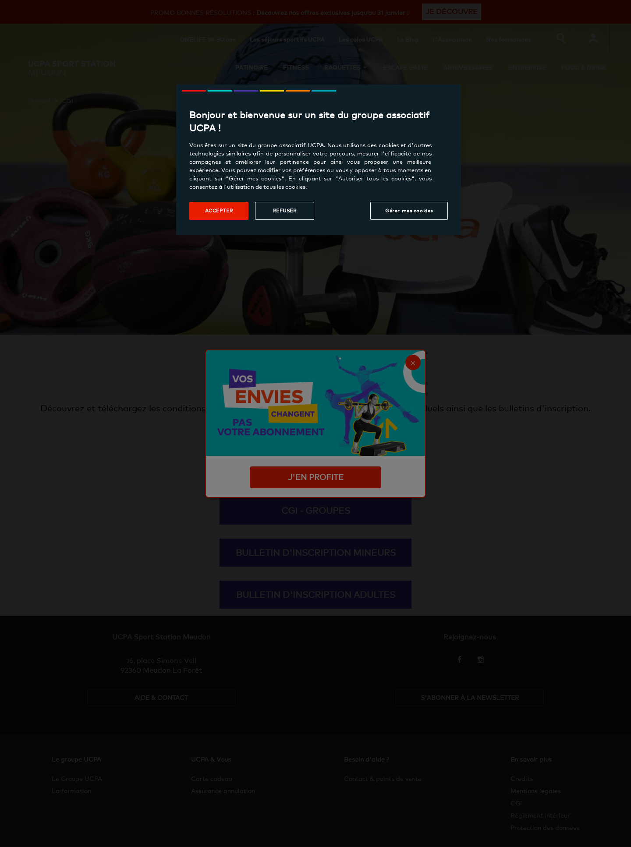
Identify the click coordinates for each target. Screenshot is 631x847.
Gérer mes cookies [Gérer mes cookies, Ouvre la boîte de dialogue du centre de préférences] (409, 211)
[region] (318, 160)
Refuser (285, 211)
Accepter (219, 211)
